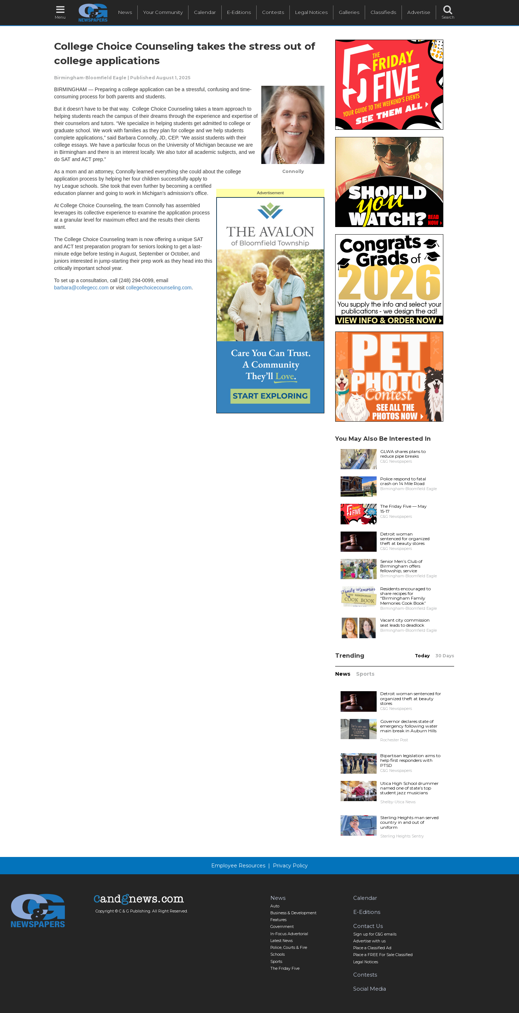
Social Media (369, 989)
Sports (365, 674)
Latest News (281, 940)
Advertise (418, 12)
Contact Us (368, 926)
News (125, 12)
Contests (273, 12)
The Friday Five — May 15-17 (403, 508)
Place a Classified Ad (372, 948)
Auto (274, 906)
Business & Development (293, 913)
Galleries (349, 12)
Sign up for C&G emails (374, 934)
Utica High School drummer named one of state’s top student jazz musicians (409, 788)
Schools (277, 954)
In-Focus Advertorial (289, 934)
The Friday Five (285, 968)
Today (422, 655)
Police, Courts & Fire (288, 947)
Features (278, 920)
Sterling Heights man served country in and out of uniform (409, 822)
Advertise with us (369, 941)
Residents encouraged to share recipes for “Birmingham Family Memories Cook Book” (405, 596)
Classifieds (383, 12)
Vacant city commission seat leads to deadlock (405, 622)
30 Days (444, 655)
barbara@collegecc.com (81, 287)
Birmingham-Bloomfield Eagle (90, 77)
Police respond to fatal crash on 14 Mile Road (403, 481)
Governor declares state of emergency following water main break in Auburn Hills (409, 726)
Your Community (163, 12)
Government (282, 926)
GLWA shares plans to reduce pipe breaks (403, 454)
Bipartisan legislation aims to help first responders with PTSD (410, 760)
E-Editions (239, 12)
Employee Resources (238, 865)
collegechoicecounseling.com (158, 287)
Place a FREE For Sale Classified (383, 954)
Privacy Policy (290, 865)
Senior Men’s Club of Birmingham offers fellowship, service (401, 566)
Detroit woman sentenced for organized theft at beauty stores (405, 538)
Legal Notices (311, 12)
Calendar (205, 12)
